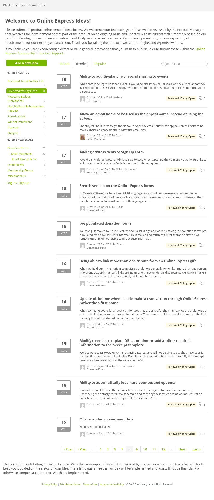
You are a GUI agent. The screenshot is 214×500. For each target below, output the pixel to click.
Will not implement (26, 122)
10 (145, 449)
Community (36, 5)
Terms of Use (90, 484)
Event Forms (26, 165)
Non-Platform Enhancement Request (26, 108)
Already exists (26, 116)
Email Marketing (26, 153)
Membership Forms (26, 170)
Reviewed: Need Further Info (26, 83)
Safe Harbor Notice (70, 484)
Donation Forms (26, 148)
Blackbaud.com (14, 5)
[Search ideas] (184, 64)
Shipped (26, 133)
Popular (100, 64)
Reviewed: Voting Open (26, 90)
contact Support (51, 53)
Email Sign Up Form (28, 159)
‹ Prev (82, 449)
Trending (82, 64)
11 (154, 449)
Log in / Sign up (17, 183)
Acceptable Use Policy (112, 484)
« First (68, 449)
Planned (26, 127)
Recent (65, 64)
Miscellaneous (26, 176)
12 (163, 449)
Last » (197, 449)
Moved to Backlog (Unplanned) (26, 99)
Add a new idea (26, 63)
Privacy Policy (49, 484)
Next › (182, 449)
